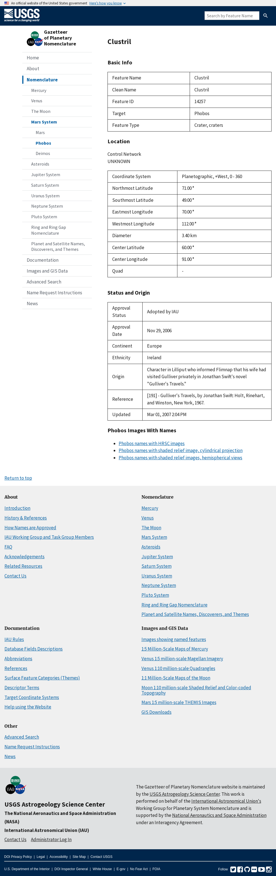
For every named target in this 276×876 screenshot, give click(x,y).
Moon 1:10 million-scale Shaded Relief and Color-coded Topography (196, 690)
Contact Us (15, 576)
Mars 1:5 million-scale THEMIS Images (178, 702)
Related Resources (23, 566)
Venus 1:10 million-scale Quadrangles (178, 668)
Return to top (18, 478)
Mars (40, 132)
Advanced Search (44, 282)
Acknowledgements (24, 557)
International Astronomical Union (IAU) (46, 830)
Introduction (17, 508)
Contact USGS (102, 857)
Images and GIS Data (47, 271)
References (15, 668)
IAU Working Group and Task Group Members (49, 537)
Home (33, 58)
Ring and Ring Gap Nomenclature (48, 230)
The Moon (40, 111)
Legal (40, 857)
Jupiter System (45, 174)
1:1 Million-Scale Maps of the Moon (175, 678)
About (33, 68)
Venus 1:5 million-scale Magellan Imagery (182, 659)
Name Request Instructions (54, 293)
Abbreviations (18, 659)
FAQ (8, 547)
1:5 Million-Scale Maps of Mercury (174, 649)
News (32, 303)
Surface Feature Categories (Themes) (42, 678)
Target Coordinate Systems (31, 697)
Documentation (42, 260)
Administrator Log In (51, 839)
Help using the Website (27, 707)
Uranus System (45, 195)
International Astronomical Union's (226, 801)
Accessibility (59, 857)
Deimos (43, 153)
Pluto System (44, 216)
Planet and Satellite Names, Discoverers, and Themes (58, 246)
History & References (25, 518)
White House (102, 869)
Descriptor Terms (21, 688)
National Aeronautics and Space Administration (219, 815)
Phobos (43, 143)
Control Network (124, 154)
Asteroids (40, 164)
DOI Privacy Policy (18, 857)
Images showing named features (173, 639)
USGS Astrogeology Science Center (54, 804)
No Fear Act (139, 869)
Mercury (38, 90)
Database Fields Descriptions (33, 649)
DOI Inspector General (71, 869)
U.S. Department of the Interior (27, 869)
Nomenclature (42, 80)
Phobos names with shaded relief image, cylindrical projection (181, 450)
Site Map (79, 857)
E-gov (121, 869)
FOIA (156, 869)
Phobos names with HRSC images (152, 443)
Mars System (44, 122)
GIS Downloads (156, 712)
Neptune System (47, 206)
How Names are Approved (30, 528)
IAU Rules (14, 639)
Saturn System (45, 185)
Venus (36, 100)
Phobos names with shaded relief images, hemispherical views (180, 458)
